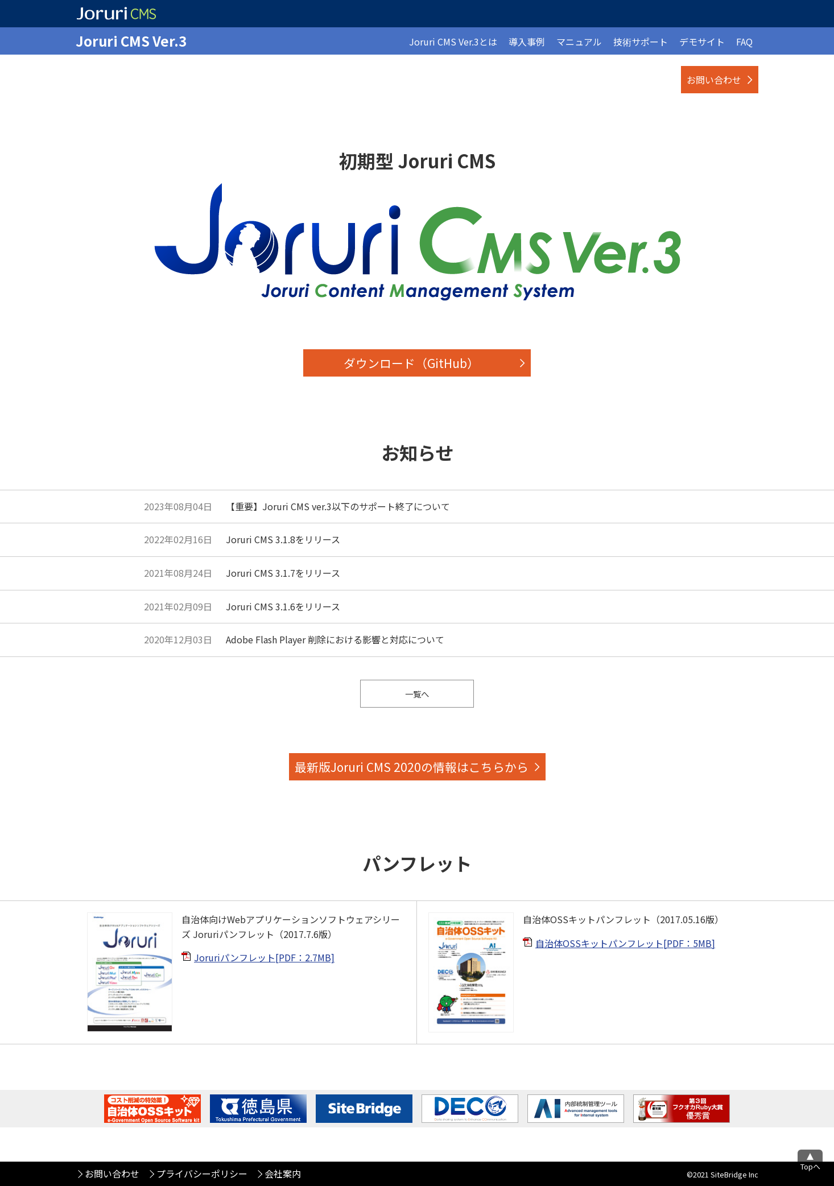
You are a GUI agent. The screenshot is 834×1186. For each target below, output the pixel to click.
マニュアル (579, 41)
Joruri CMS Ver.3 (131, 41)
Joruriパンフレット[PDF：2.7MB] (264, 957)
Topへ (810, 1166)
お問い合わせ (714, 79)
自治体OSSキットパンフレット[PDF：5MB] (625, 943)
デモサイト (702, 41)
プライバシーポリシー (201, 1173)
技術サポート (640, 41)
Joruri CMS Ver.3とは (453, 41)
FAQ (744, 41)
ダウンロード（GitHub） (411, 362)
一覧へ (417, 694)
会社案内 (283, 1173)
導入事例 (527, 41)
